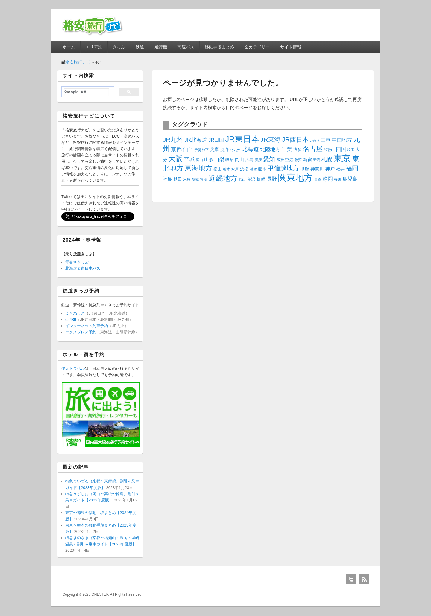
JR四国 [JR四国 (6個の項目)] (216, 140)
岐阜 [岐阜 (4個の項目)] (229, 159)
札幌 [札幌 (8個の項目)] (326, 159)
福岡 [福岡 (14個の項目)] (352, 168)
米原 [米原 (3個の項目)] (186, 179)
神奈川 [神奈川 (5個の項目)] (317, 168)
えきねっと (75, 313)
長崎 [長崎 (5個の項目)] (261, 179)
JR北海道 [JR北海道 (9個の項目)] (195, 140)
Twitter (351, 579)
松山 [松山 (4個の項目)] (217, 169)
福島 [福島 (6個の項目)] (167, 179)
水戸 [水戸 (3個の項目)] (235, 169)
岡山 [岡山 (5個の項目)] (239, 159)
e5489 (70, 319)
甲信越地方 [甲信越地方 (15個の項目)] (283, 168)
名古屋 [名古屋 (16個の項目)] (313, 149)
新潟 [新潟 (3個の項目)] (316, 160)
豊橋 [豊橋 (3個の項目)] (203, 179)
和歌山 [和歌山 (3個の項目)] (329, 150)
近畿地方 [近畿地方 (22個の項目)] (223, 178)
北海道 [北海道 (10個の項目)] (250, 149)
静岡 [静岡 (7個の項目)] (328, 179)
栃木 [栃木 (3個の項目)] (226, 169)
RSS (364, 579)
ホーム (69, 47)
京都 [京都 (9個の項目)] (176, 149)
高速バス (185, 47)
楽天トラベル (73, 368)
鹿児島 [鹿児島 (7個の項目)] (350, 179)
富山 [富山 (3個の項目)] (199, 160)
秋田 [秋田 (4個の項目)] (178, 179)
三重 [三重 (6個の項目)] (325, 140)
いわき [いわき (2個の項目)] (315, 140)
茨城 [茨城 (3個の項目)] (195, 179)
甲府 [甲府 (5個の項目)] (304, 168)
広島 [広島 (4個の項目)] (249, 159)
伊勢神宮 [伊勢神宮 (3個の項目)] (201, 150)
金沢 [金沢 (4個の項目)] (251, 179)
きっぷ (119, 47)
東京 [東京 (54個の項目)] (342, 158)
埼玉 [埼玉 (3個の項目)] (350, 150)
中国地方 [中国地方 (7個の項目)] (342, 140)
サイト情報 (290, 47)
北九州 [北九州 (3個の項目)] (235, 150)
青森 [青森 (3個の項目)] (317, 179)
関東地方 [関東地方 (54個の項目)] (295, 177)
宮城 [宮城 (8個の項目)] (189, 159)
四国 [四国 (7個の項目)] (341, 149)
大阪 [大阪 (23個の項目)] (175, 159)
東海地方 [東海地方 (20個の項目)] (198, 168)
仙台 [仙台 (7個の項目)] (188, 149)
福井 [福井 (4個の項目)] (340, 169)
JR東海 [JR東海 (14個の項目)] (270, 139)
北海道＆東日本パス (82, 268)
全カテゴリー (257, 47)
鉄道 (140, 47)
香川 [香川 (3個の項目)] (337, 179)
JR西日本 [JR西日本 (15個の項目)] (295, 139)
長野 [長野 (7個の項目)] (272, 179)
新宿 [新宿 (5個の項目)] (307, 159)
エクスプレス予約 (80, 332)
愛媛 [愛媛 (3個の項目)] (258, 160)
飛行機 (160, 47)
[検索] (86, 92)
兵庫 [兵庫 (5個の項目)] (214, 149)
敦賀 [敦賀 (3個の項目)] (298, 160)
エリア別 (94, 47)
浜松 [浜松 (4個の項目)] (244, 169)
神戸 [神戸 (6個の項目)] (330, 168)
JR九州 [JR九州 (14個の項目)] (173, 139)
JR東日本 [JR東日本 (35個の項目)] (242, 139)
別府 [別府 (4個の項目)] (224, 149)
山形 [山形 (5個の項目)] (208, 159)
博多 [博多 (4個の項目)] (297, 149)
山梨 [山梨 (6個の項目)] (219, 159)
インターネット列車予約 (86, 326)
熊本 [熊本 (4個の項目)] (262, 169)
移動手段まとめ (219, 47)
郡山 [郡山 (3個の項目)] (242, 179)
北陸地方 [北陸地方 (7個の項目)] (270, 149)
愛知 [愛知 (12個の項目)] (269, 159)
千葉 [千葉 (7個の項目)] (287, 149)
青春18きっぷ (77, 262)
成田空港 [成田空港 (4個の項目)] (285, 159)
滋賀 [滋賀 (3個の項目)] (253, 169)
